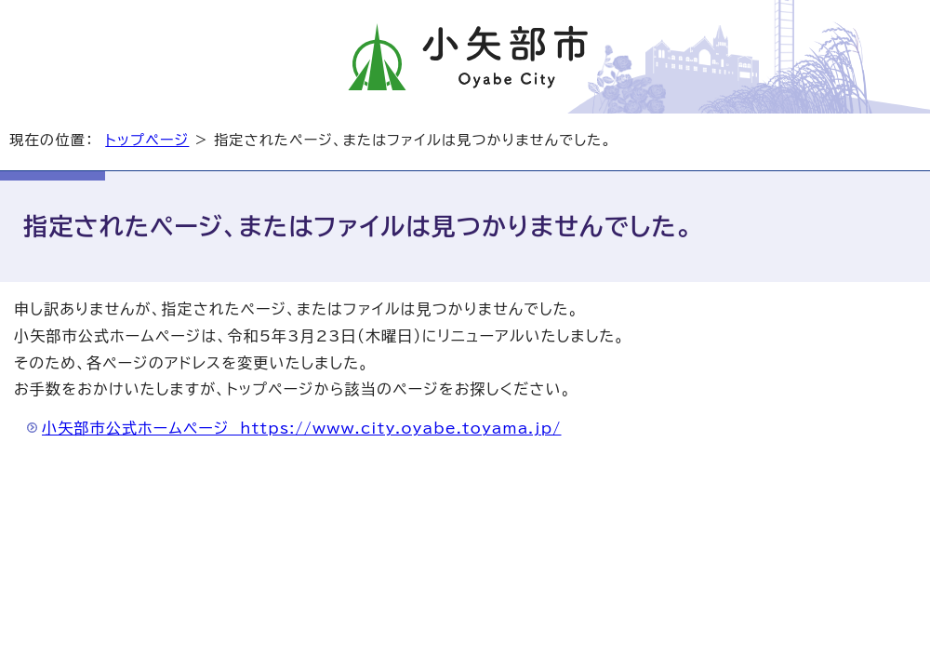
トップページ (147, 140)
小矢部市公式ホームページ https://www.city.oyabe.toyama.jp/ (302, 428)
